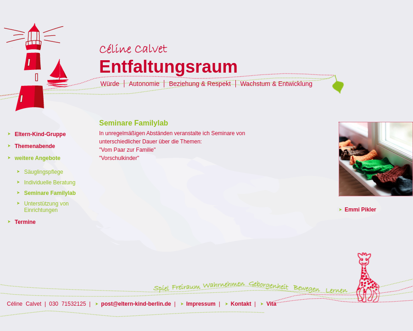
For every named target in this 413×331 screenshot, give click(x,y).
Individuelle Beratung (49, 182)
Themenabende (35, 146)
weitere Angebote (38, 158)
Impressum (201, 304)
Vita (271, 304)
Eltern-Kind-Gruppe (40, 134)
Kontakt (241, 304)
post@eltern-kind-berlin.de (136, 304)
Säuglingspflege (43, 172)
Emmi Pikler (360, 209)
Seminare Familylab (50, 193)
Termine (25, 222)
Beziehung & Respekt (200, 83)
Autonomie (144, 83)
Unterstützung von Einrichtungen (46, 206)
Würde (109, 83)
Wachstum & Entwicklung (276, 83)
